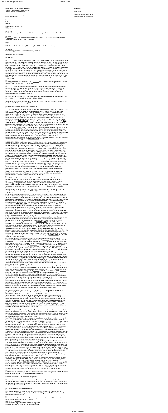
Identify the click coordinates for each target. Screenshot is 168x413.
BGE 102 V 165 (30, 359)
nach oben (81, 411)
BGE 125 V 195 (42, 222)
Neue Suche (78, 11)
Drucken (20, 1)
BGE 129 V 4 (64, 132)
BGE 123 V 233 (28, 362)
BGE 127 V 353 (12, 142)
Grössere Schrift (65, 1)
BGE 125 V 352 (23, 121)
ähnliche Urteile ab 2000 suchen (84, 16)
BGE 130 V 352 (34, 139)
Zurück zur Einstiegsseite (10, 1)
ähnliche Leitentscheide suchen (83, 14)
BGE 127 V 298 (35, 119)
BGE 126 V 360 (53, 235)
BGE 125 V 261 (21, 204)
